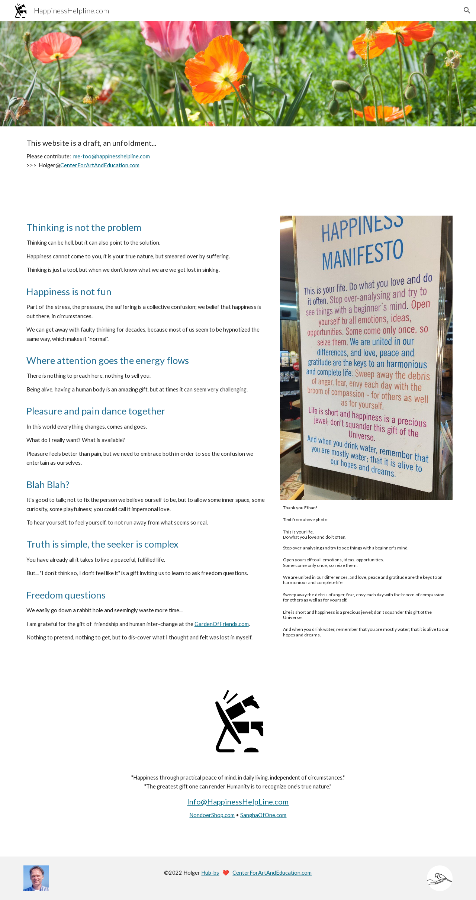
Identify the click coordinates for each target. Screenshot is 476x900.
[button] (467, 10)
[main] (238, 154)
